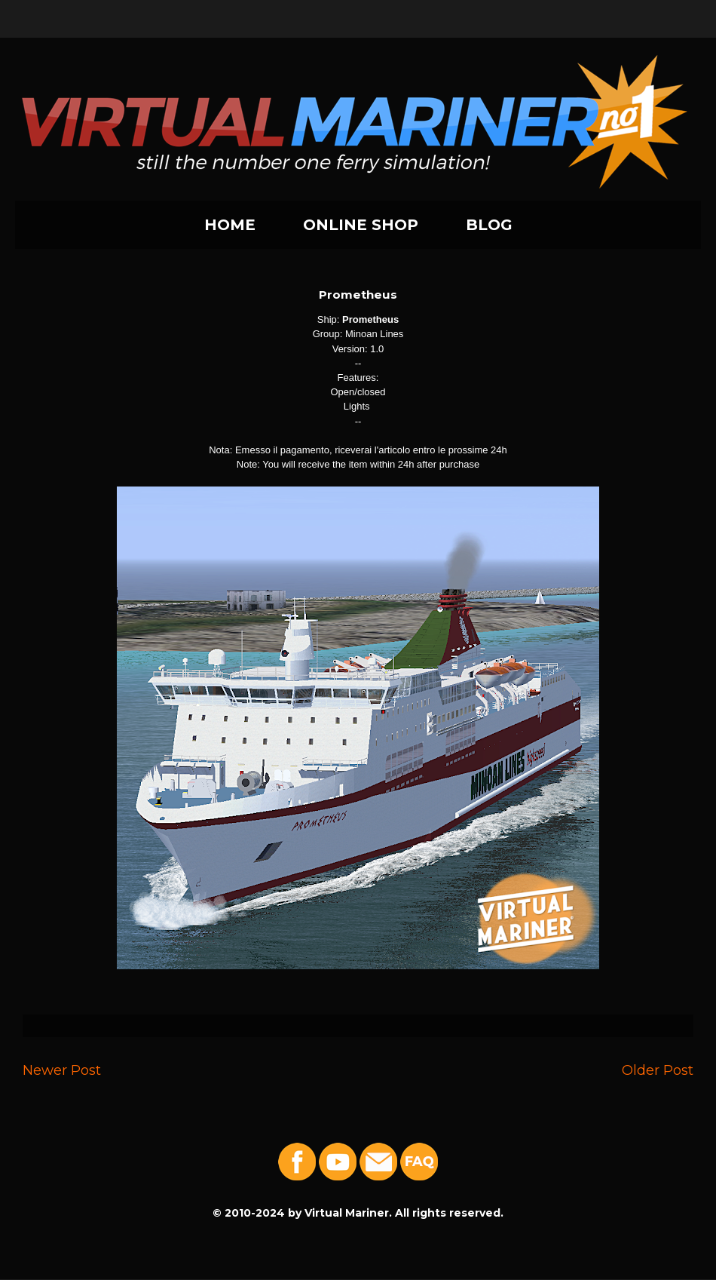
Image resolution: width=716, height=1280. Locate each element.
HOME (229, 225)
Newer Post (62, 1070)
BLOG (489, 225)
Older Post (657, 1070)
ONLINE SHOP (360, 225)
